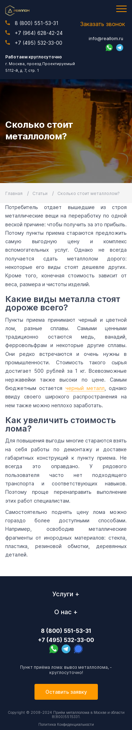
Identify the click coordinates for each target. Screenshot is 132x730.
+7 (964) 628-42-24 (34, 33)
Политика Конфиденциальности (66, 724)
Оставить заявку (66, 692)
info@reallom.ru (106, 38)
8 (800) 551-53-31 (31, 23)
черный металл (85, 388)
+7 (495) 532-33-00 (33, 43)
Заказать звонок (102, 23)
